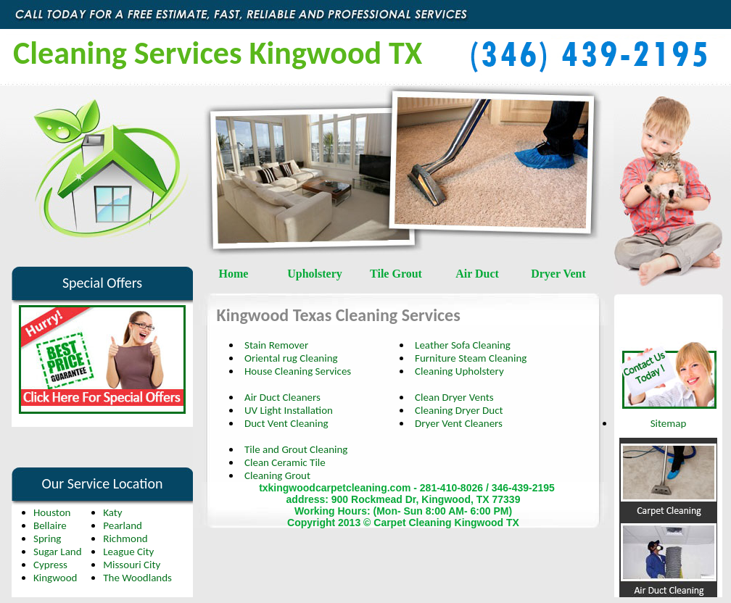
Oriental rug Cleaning (291, 358)
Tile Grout (396, 273)
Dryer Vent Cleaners (459, 423)
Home (234, 273)
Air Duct (477, 273)
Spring (47, 538)
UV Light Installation (288, 410)
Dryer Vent (558, 273)
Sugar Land (57, 551)
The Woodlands (137, 577)
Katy (112, 512)
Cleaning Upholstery (459, 371)
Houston (52, 512)
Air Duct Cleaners (282, 397)
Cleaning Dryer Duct (459, 410)
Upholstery (314, 273)
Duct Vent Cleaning (286, 423)
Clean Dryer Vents (454, 397)
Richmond (125, 538)
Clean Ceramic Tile (285, 462)
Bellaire (50, 525)
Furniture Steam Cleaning (470, 358)
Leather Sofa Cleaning (463, 345)
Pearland (122, 525)
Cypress (50, 564)
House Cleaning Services (297, 371)
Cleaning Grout (277, 475)
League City (128, 551)
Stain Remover (276, 345)
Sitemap (669, 423)
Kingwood (55, 577)
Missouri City (131, 564)
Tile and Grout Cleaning (295, 449)
